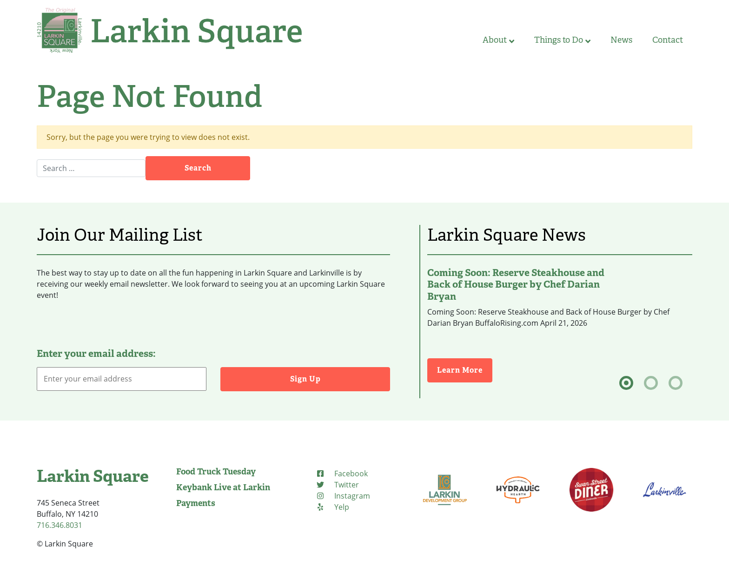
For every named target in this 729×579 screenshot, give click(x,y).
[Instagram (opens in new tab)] (343, 496)
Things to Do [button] (562, 40)
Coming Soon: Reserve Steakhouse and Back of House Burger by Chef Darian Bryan (515, 284)
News (621, 40)
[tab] (626, 383)
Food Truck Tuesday (216, 471)
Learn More (464, 369)
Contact (667, 40)
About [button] (498, 40)
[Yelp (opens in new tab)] (332, 507)
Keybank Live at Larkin (223, 487)
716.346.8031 (59, 525)
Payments (195, 503)
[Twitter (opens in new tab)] (337, 485)
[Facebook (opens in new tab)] (342, 473)
